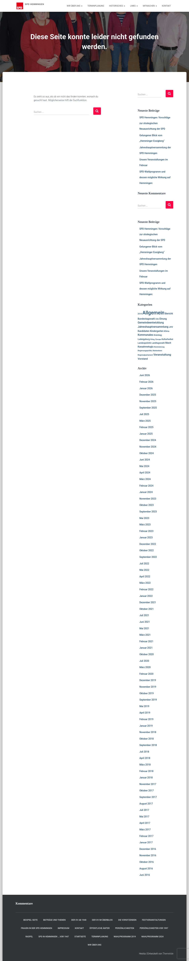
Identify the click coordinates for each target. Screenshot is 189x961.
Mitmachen (150, 6)
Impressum (63, 928)
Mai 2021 (144, 628)
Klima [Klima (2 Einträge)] (166, 331)
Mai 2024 (144, 466)
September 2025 (148, 407)
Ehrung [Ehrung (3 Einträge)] (163, 318)
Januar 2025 (146, 433)
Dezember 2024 (147, 440)
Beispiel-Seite (30, 920)
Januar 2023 (146, 537)
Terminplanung (95, 6)
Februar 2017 (146, 836)
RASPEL (29, 936)
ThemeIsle (168, 953)
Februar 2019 (146, 719)
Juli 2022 (144, 563)
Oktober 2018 (146, 738)
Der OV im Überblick (102, 920)
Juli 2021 (144, 615)
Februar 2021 (146, 641)
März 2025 (145, 420)
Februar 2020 (146, 673)
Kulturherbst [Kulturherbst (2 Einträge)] (167, 339)
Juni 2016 (144, 875)
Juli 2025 (144, 414)
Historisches (117, 6)
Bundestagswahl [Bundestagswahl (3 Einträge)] (146, 318)
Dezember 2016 (147, 849)
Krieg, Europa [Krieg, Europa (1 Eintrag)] (155, 339)
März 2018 (145, 764)
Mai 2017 (144, 816)
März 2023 (145, 524)
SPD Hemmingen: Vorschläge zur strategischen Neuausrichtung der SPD (154, 123)
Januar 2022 (146, 596)
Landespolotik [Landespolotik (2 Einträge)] (144, 343)
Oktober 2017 (146, 790)
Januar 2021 (146, 647)
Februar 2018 (146, 771)
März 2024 (145, 479)
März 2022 (145, 583)
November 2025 (147, 401)
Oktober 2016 (146, 862)
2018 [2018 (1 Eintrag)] (140, 314)
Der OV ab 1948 (78, 920)
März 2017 (145, 829)
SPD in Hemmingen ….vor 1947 (53, 936)
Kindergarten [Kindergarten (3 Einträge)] (156, 331)
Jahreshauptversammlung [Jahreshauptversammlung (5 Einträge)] (153, 326)
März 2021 (145, 634)
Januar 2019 (146, 725)
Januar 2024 (146, 492)
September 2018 (148, 745)
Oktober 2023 (146, 505)
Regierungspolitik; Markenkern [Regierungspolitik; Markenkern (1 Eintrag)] (150, 351)
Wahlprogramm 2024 (152, 936)
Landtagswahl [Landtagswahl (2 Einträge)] (158, 343)
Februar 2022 (146, 589)
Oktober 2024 (146, 453)
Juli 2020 (144, 661)
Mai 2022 (144, 570)
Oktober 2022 (146, 550)
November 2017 (147, 784)
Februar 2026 (146, 381)
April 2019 (144, 712)
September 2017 (148, 797)
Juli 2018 (144, 751)
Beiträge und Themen (54, 920)
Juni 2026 (144, 375)
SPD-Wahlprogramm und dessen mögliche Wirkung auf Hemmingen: (154, 177)
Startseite (80, 936)
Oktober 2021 (146, 609)
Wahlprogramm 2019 (125, 936)
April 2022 (144, 576)
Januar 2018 (146, 777)
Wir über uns (74, 6)
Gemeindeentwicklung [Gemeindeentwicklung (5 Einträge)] (151, 322)
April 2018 (144, 758)
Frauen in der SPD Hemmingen (36, 928)
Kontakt (166, 6)
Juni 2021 (144, 622)
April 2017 (144, 823)
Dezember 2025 (147, 394)
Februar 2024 (146, 485)
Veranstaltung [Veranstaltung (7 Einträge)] (162, 354)
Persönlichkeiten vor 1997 (154, 928)
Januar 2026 (146, 388)
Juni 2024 (144, 459)
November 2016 (147, 855)
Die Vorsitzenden (127, 920)
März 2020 (145, 667)
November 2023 (147, 498)
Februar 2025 (146, 427)
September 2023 (148, 511)
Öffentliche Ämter (99, 928)
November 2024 (147, 446)
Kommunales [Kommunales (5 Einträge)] (145, 334)
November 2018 (147, 732)
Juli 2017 (144, 810)
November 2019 (147, 686)
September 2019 (148, 699)
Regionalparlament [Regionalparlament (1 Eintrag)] (145, 355)
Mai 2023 (144, 518)
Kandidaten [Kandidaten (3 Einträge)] (143, 331)
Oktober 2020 (146, 654)
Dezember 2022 (147, 544)
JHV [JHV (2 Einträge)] (171, 327)
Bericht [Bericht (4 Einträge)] (169, 313)
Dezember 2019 (147, 680)
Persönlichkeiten (124, 928)
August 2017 (146, 803)
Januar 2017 (146, 842)
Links (134, 6)
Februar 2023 (146, 531)
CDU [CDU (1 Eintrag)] (157, 319)
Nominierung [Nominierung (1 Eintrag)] (159, 347)
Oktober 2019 (146, 693)
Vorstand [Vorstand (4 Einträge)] (143, 358)
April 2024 (144, 472)
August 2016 (146, 868)
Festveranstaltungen (154, 920)
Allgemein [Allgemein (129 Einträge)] (153, 313)
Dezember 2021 (147, 602)
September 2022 (148, 557)
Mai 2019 (144, 706)
